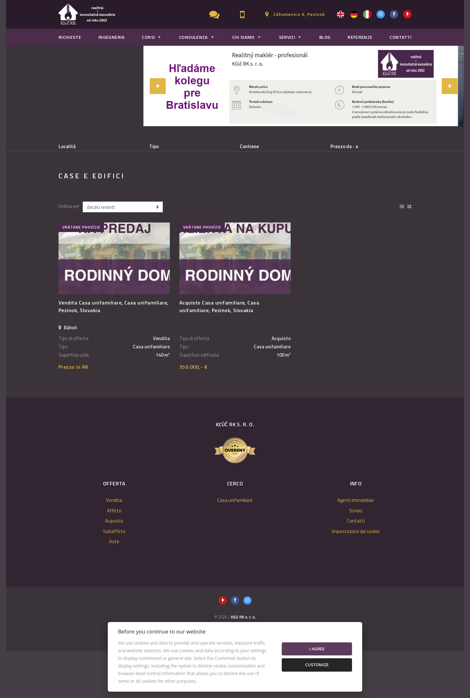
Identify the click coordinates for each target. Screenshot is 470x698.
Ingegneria (111, 37)
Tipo (154, 146)
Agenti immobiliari (355, 547)
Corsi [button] (148, 37)
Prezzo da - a (344, 146)
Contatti (400, 37)
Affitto (114, 179)
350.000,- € (193, 414)
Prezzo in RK (73, 414)
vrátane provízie (81, 274)
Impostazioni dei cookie (356, 578)
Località (67, 146)
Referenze (360, 37)
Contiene (249, 146)
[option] (303, 86)
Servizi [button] (287, 37)
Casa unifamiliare (234, 547)
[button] (158, 86)
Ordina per (69, 253)
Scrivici (356, 557)
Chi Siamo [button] (243, 37)
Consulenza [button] (193, 37)
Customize (317, 664)
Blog (324, 37)
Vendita (78, 179)
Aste (114, 588)
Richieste (70, 37)
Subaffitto (193, 179)
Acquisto (152, 179)
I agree (317, 649)
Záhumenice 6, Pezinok (299, 14)
